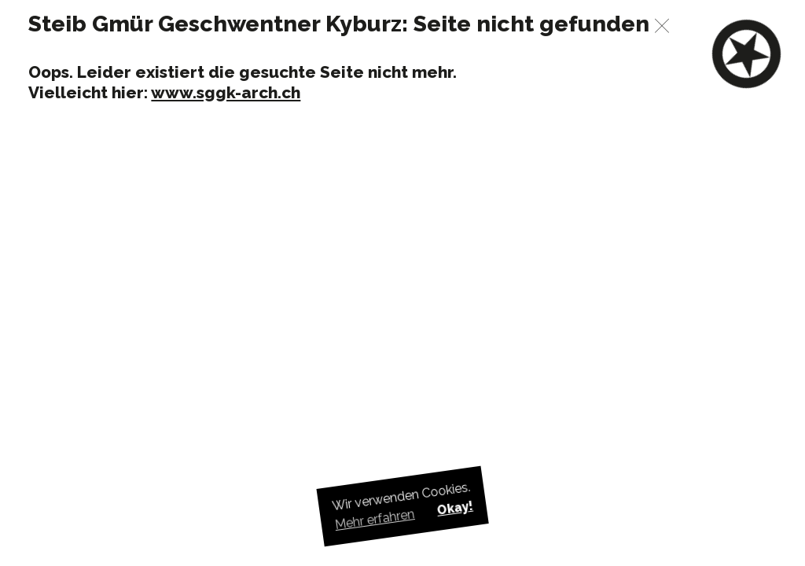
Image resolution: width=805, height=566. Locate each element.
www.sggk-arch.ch (225, 92)
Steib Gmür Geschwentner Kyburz (215, 23)
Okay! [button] (454, 508)
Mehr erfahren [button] (375, 519)
